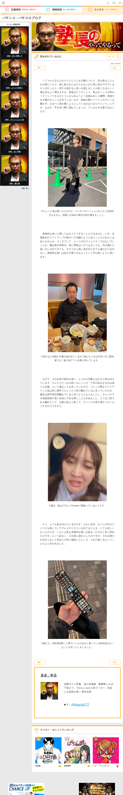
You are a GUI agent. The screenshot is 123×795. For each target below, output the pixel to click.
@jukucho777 (80, 704)
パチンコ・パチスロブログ (25, 14)
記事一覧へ (25, 188)
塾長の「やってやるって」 (43, 14)
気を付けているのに (59, 14)
